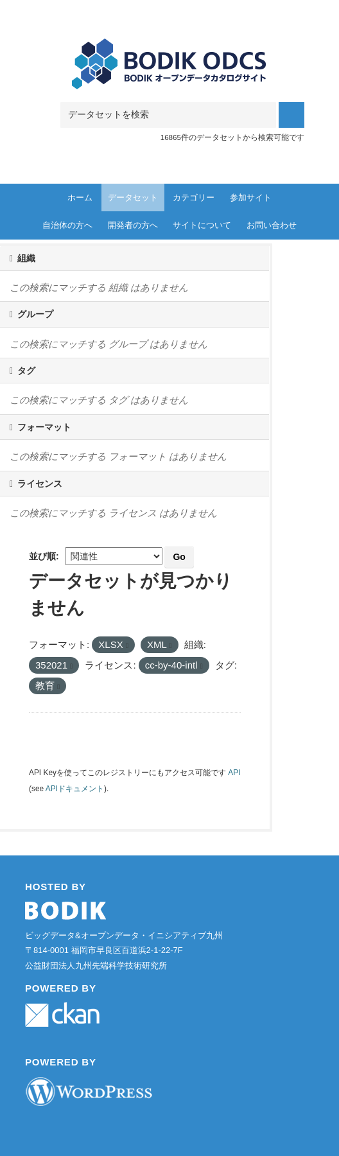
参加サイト (251, 197)
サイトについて (202, 225)
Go (179, 557)
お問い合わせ (272, 225)
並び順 (42, 556)
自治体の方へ (67, 225)
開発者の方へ (133, 225)
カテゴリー (193, 197)
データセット (133, 197)
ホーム (79, 197)
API (234, 772)
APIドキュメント (75, 788)
